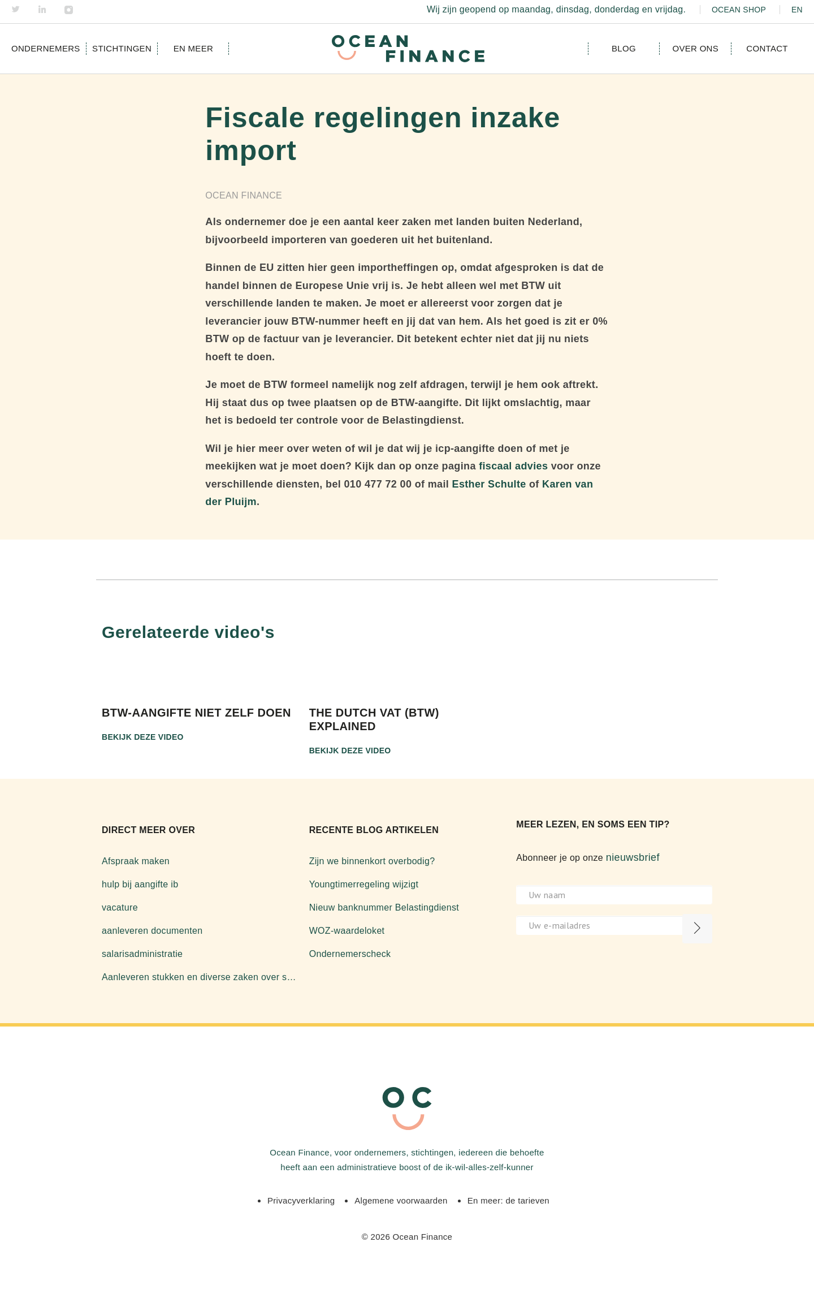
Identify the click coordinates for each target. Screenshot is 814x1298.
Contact (766, 48)
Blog (624, 48)
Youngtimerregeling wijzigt (364, 884)
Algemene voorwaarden (400, 1200)
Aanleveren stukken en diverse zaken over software (200, 977)
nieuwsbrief (633, 857)
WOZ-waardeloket (347, 930)
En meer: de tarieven (508, 1200)
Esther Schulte (489, 484)
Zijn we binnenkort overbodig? (372, 861)
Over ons (695, 48)
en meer (193, 48)
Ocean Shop (739, 9)
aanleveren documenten (152, 930)
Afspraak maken (136, 861)
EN (797, 9)
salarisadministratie (142, 954)
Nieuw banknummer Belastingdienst (384, 907)
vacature (120, 907)
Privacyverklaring (301, 1200)
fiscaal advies (513, 466)
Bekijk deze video (143, 736)
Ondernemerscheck (350, 954)
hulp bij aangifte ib (140, 884)
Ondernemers (45, 48)
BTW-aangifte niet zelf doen (196, 712)
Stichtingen (121, 48)
